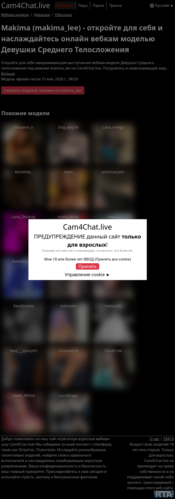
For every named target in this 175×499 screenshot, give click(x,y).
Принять (88, 266)
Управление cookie (85, 274)
